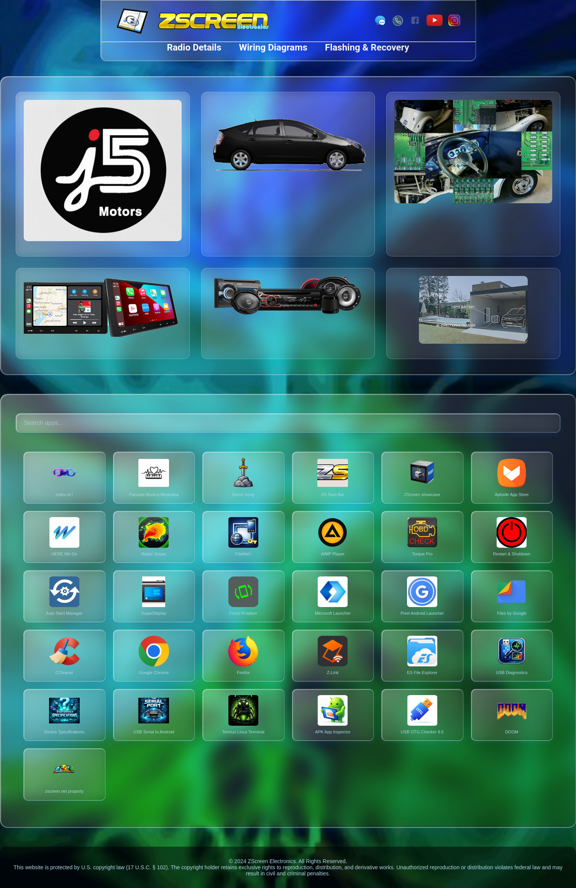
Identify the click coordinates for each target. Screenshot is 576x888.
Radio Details (194, 47)
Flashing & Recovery (367, 47)
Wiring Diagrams (273, 47)
